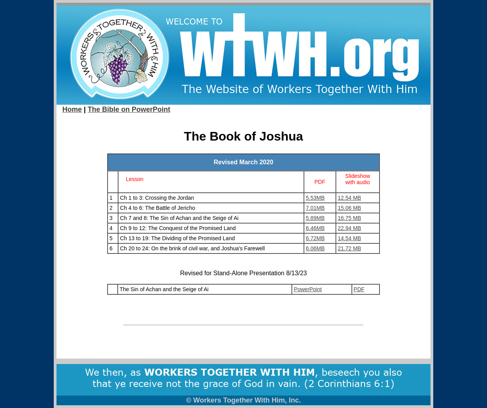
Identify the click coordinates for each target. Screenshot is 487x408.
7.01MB (315, 208)
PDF (359, 289)
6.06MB (315, 248)
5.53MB (315, 198)
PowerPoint (308, 289)
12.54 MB (349, 198)
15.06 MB (349, 208)
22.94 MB (349, 228)
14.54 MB (349, 238)
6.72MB (315, 238)
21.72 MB (349, 248)
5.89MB (315, 218)
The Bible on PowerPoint (129, 109)
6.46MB (315, 228)
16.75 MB (349, 218)
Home (72, 109)
